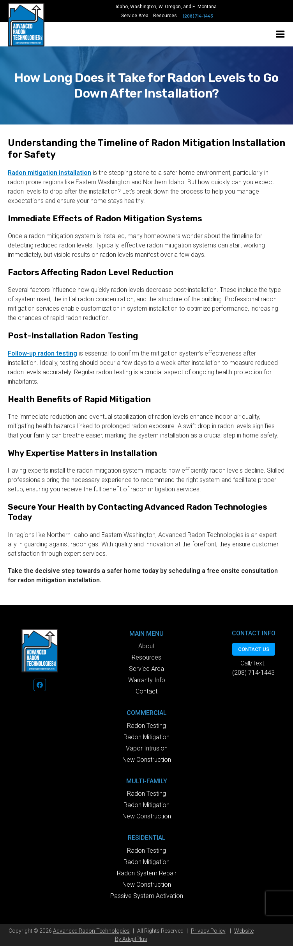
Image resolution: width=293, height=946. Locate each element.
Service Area (134, 15)
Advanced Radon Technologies (91, 931)
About (146, 646)
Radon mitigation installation (49, 172)
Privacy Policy (208, 931)
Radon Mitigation (146, 737)
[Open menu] (280, 34)
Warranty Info (146, 680)
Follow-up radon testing (42, 353)
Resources (165, 15)
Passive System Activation (146, 896)
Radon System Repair (147, 873)
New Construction (146, 759)
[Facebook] (40, 685)
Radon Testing (146, 725)
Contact (146, 691)
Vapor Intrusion (147, 748)
